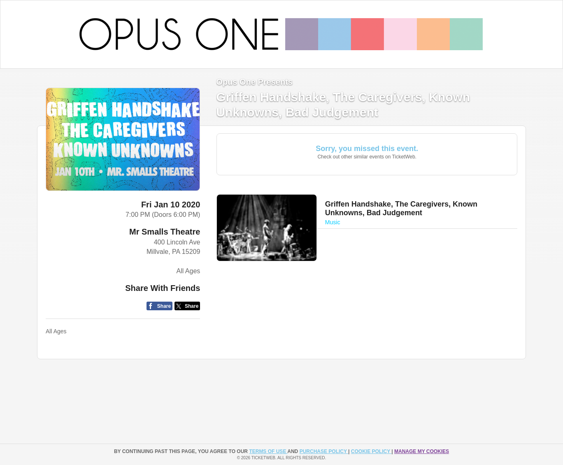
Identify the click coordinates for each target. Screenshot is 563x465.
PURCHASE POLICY (324, 451)
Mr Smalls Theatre (164, 231)
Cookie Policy (371, 451)
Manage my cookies (421, 451)
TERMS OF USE (268, 451)
